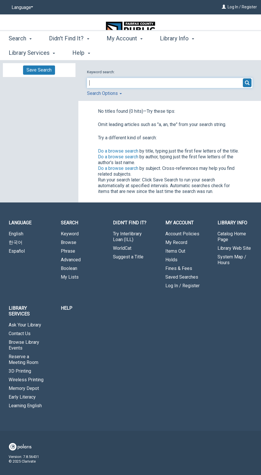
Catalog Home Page (231, 236)
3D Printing (20, 371)
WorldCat (122, 248)
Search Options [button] (104, 93)
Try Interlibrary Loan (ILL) (127, 236)
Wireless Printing (26, 379)
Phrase (68, 251)
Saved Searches (181, 277)
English (16, 233)
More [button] (222, 52)
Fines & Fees (178, 268)
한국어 (15, 242)
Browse (68, 242)
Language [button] (20, 223)
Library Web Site (234, 248)
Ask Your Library (25, 325)
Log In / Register (242, 7)
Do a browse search (118, 151)
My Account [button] (125, 51)
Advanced (71, 259)
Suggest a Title (128, 257)
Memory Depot (24, 388)
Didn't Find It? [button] (69, 51)
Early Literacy (22, 397)
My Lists (70, 277)
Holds (171, 259)
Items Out (175, 251)
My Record (176, 242)
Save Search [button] (39, 70)
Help (66, 308)
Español (17, 251)
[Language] (21, 7)
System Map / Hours (231, 259)
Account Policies (182, 233)
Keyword (70, 233)
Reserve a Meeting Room (23, 359)
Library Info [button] (177, 51)
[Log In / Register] (224, 7)
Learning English (25, 405)
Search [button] (20, 51)
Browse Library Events (24, 345)
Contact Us (20, 333)
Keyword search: (101, 72)
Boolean (69, 268)
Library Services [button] (19, 311)
